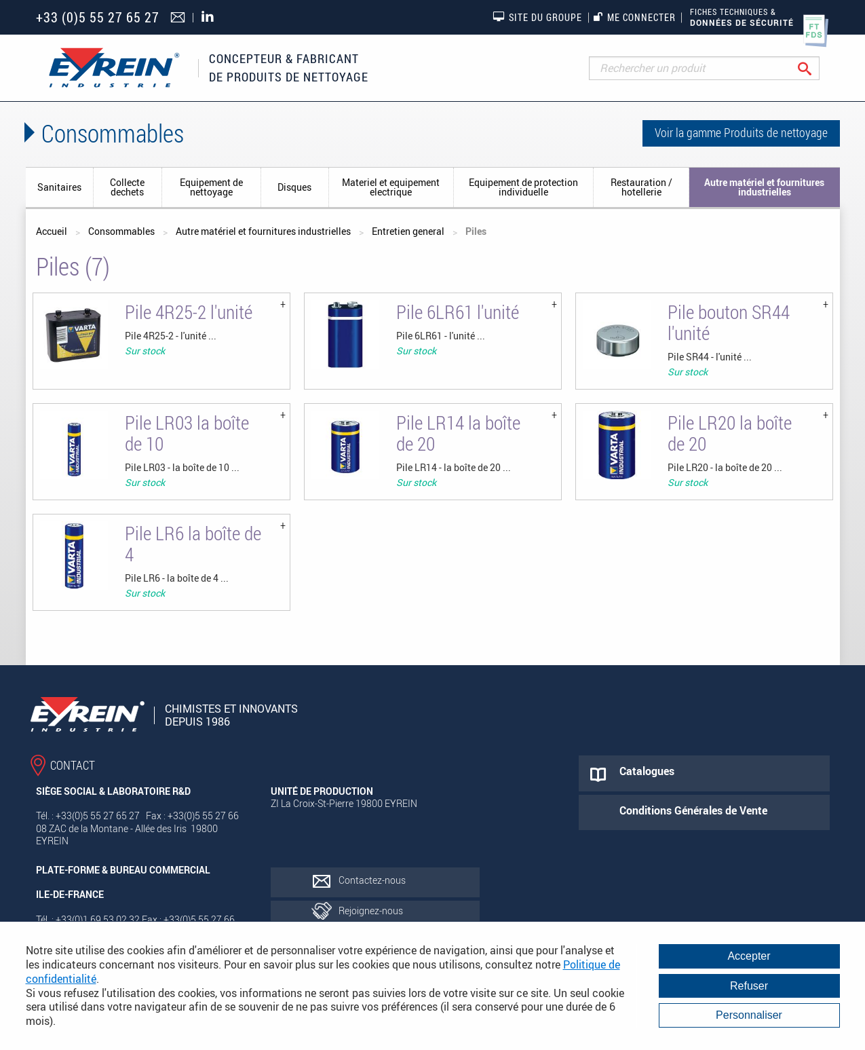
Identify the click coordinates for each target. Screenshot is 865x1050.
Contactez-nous (372, 880)
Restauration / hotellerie (641, 187)
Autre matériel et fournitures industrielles (764, 187)
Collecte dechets (127, 187)
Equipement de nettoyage (211, 187)
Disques (294, 187)
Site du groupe (537, 17)
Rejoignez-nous (371, 910)
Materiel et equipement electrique (391, 187)
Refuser (749, 986)
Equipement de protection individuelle (523, 187)
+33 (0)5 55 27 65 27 (97, 17)
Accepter (748, 956)
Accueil (51, 231)
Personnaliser (749, 1015)
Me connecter (635, 17)
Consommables (121, 231)
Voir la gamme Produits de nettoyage (741, 132)
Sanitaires (59, 187)
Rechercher (815, 68)
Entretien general (408, 231)
